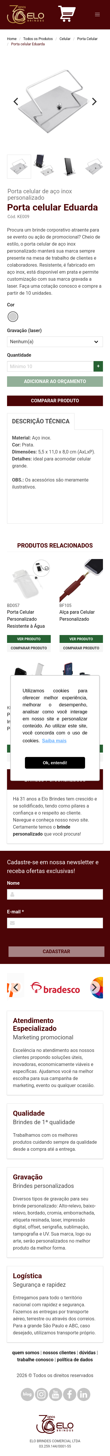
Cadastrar (56, 951)
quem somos (25, 1352)
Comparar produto (55, 400)
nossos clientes (59, 1352)
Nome (13, 883)
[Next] (93, 101)
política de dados (75, 1359)
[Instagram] (41, 1394)
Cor (10, 305)
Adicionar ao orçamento (55, 381)
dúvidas (87, 1352)
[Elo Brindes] (25, 14)
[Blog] (27, 1394)
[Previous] (16, 101)
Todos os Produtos (38, 39)
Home (11, 39)
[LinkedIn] (83, 1394)
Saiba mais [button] (54, 740)
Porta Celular (87, 39)
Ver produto (28, 639)
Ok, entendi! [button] (55, 762)
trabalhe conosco (35, 1359)
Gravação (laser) (24, 330)
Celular (65, 39)
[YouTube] (55, 1394)
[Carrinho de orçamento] (67, 15)
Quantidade (19, 355)
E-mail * (15, 912)
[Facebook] (69, 1394)
